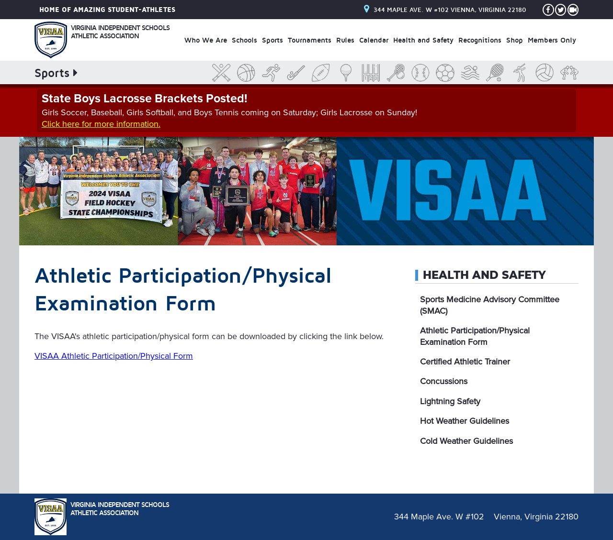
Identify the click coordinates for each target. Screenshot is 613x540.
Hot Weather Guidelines (464, 421)
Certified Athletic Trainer (465, 361)
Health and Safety (484, 275)
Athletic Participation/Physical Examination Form (475, 336)
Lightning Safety (450, 401)
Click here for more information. (101, 124)
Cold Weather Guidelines (466, 441)
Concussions (443, 381)
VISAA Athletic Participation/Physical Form (113, 356)
